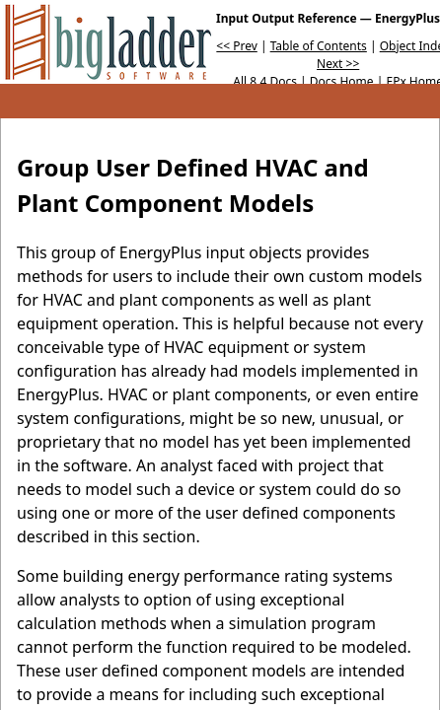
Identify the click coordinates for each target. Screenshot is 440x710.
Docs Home (342, 81)
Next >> (338, 63)
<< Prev (236, 45)
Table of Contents (318, 45)
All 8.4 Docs (265, 81)
